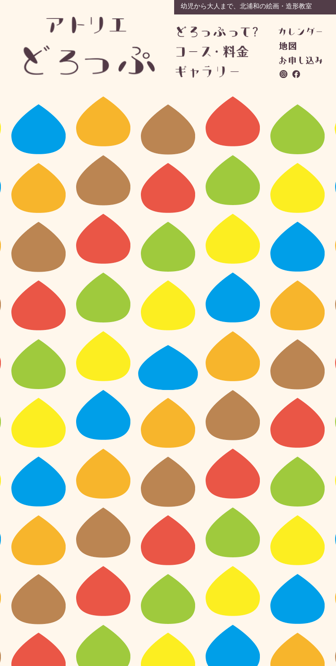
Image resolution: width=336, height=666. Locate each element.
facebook (296, 74)
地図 (287, 46)
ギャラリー (215, 72)
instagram (284, 74)
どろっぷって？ (217, 32)
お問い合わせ (300, 60)
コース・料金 (216, 51)
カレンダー (300, 31)
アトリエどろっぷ (90, 46)
